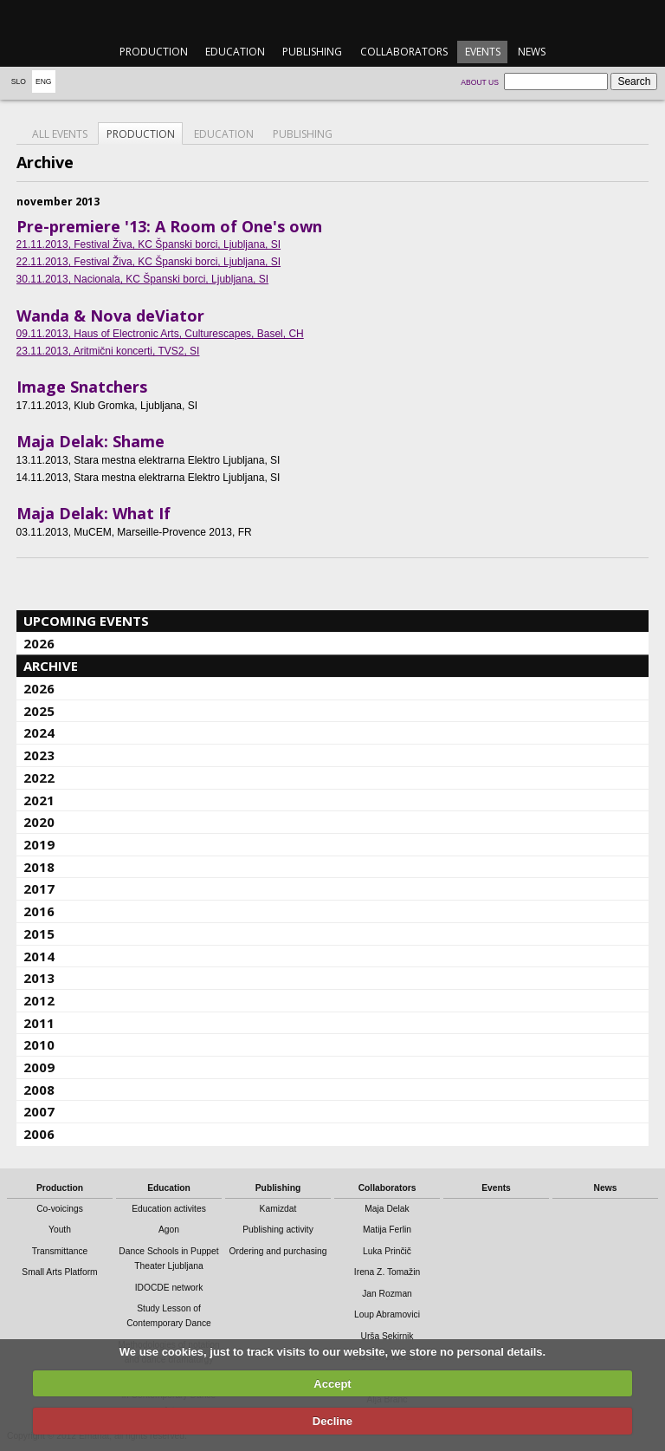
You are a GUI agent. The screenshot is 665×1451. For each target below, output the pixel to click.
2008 (39, 1089)
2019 (39, 844)
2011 (39, 1022)
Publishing (312, 51)
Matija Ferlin (387, 1229)
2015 (39, 933)
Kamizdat (278, 1209)
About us (480, 82)
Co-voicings (59, 1209)
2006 (39, 1133)
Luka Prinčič (387, 1251)
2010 (39, 1044)
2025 (39, 710)
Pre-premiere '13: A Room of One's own (169, 226)
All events (59, 134)
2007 (39, 1111)
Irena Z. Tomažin (387, 1272)
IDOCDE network (169, 1287)
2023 (39, 755)
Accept (332, 1383)
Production (153, 51)
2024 (39, 732)
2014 (39, 956)
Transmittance (60, 1251)
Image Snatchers (81, 386)
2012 (39, 1000)
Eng (44, 81)
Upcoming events (86, 620)
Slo (18, 81)
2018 (39, 866)
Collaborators (404, 51)
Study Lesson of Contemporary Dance (168, 1316)
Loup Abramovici (387, 1314)
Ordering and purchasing (278, 1251)
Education (235, 51)
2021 (39, 800)
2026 (39, 643)
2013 (39, 977)
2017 (39, 888)
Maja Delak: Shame (90, 441)
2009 (39, 1067)
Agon (168, 1229)
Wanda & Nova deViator (110, 315)
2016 (39, 911)
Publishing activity (277, 1229)
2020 (39, 821)
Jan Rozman (387, 1293)
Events (482, 51)
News (532, 51)
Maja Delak (387, 1209)
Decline (332, 1421)
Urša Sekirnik (386, 1336)
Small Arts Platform (59, 1272)
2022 (39, 777)
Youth (59, 1229)
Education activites (169, 1209)
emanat (332, 18)
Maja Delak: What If (93, 513)
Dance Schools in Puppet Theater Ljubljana (168, 1258)
